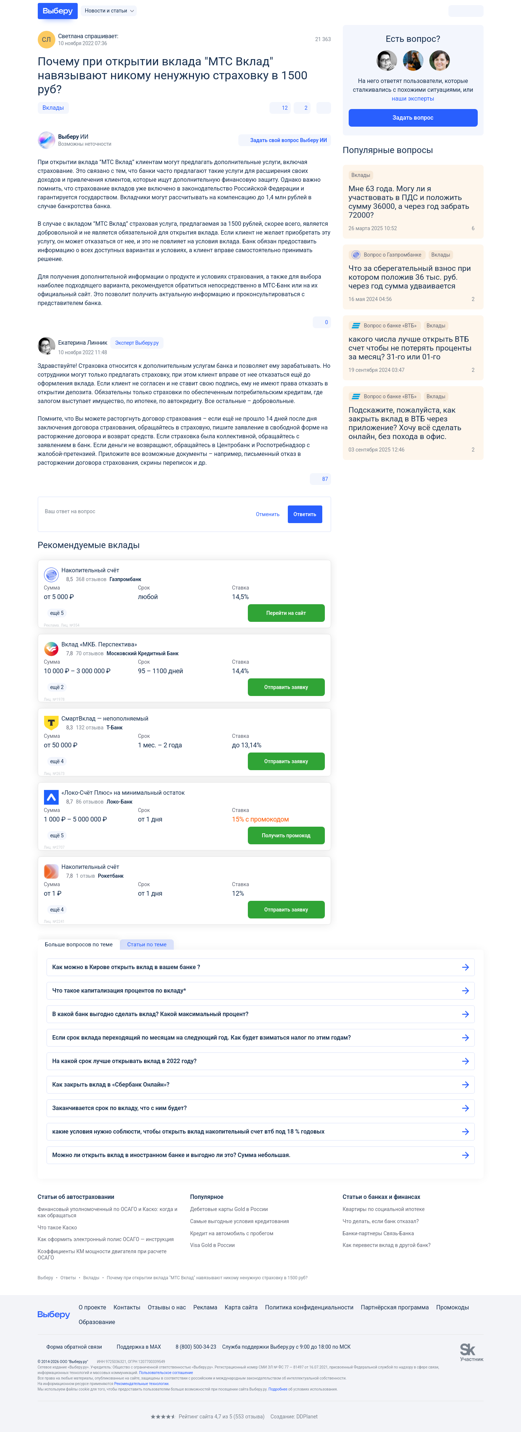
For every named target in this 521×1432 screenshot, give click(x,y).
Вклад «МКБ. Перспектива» (99, 644)
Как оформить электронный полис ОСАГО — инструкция (106, 1239)
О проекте (92, 1307)
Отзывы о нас (167, 1307)
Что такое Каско (57, 1227)
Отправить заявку (286, 687)
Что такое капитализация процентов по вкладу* (119, 990)
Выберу (45, 1277)
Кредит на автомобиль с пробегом (231, 1233)
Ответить (305, 514)
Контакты (127, 1307)
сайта (250, 1307)
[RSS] (99, 1416)
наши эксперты (413, 98)
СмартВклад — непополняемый (105, 718)
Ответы (68, 1277)
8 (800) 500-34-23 (191, 1347)
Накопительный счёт (91, 570)
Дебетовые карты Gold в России (229, 1209)
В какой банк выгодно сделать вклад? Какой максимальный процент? (150, 1014)
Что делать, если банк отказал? (380, 1221)
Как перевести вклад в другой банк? (386, 1245)
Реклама (205, 1307)
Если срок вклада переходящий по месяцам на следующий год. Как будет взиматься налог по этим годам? (201, 1037)
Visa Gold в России (212, 1245)
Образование (97, 1322)
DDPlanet (307, 1417)
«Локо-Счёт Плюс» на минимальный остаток (123, 792)
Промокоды (452, 1307)
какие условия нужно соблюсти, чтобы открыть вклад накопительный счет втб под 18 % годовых (188, 1131)
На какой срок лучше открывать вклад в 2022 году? (124, 1061)
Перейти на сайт (286, 613)
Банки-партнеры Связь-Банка (378, 1233)
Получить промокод (286, 835)
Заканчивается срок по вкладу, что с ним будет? (119, 1108)
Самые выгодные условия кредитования (239, 1221)
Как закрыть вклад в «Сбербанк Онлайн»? (111, 1084)
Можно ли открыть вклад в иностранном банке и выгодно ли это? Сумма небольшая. (171, 1155)
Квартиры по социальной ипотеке (383, 1209)
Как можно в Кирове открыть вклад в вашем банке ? (126, 967)
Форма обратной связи (70, 1347)
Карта (233, 1307)
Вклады (53, 107)
